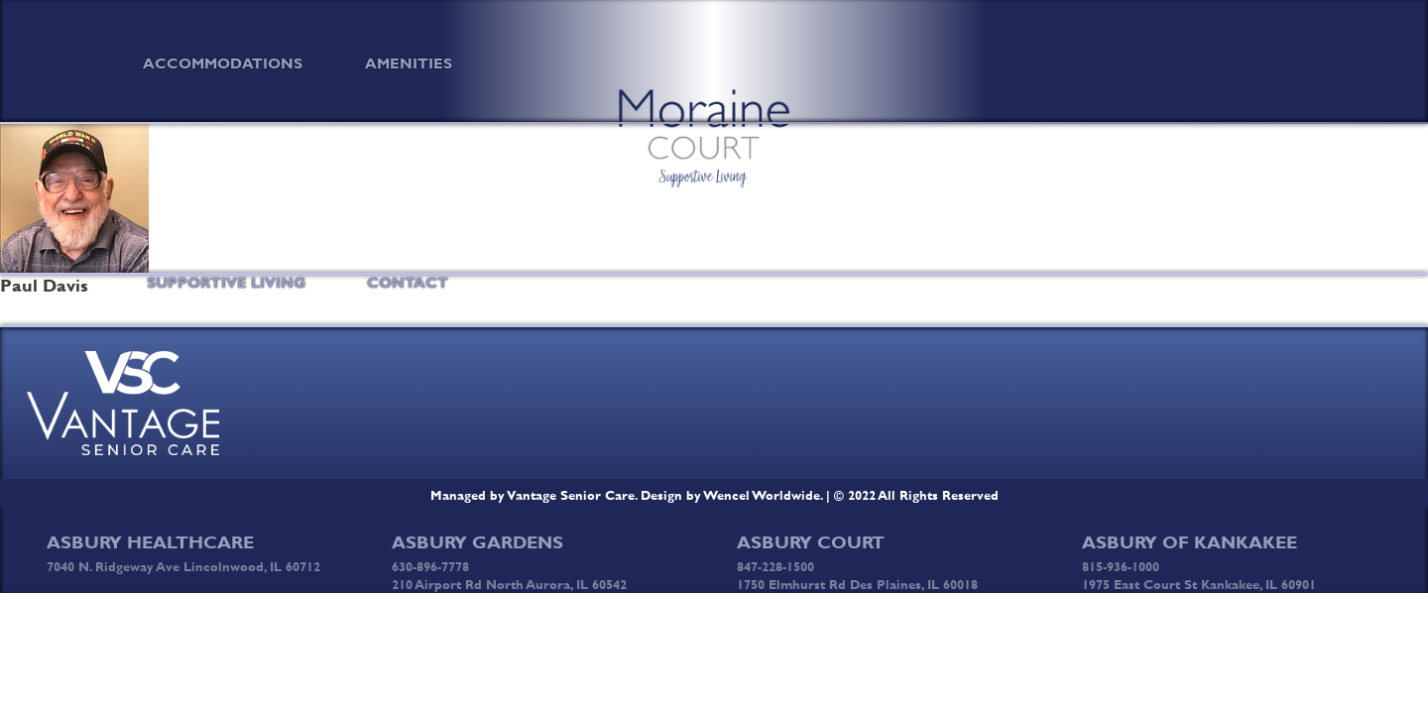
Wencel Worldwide (762, 495)
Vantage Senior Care (571, 495)
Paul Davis (44, 285)
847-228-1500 (775, 566)
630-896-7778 (430, 566)
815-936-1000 (1120, 566)
